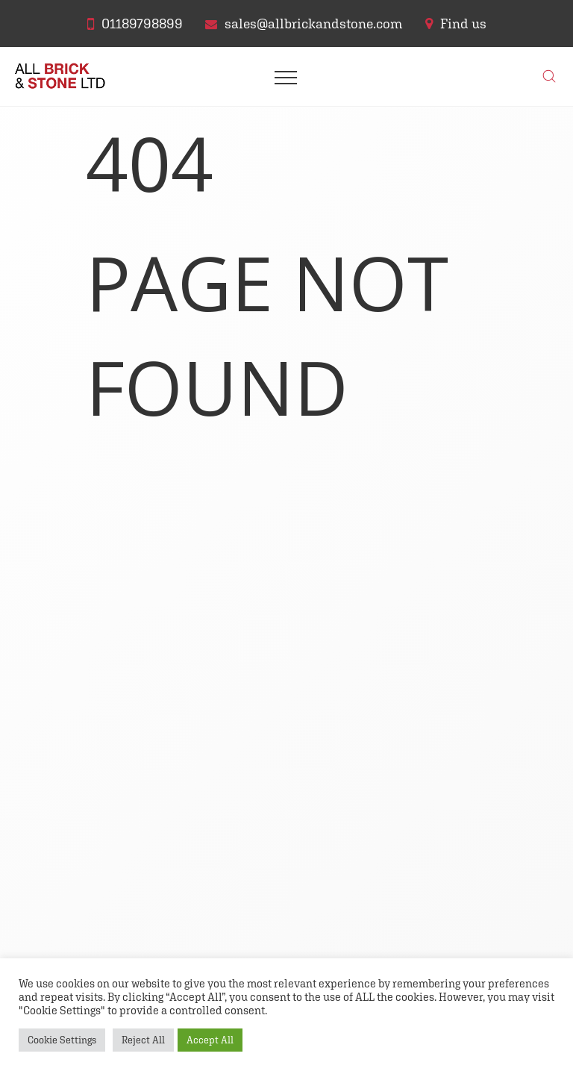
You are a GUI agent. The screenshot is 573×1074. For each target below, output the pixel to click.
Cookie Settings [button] (62, 1040)
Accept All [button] (210, 1040)
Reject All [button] (143, 1040)
